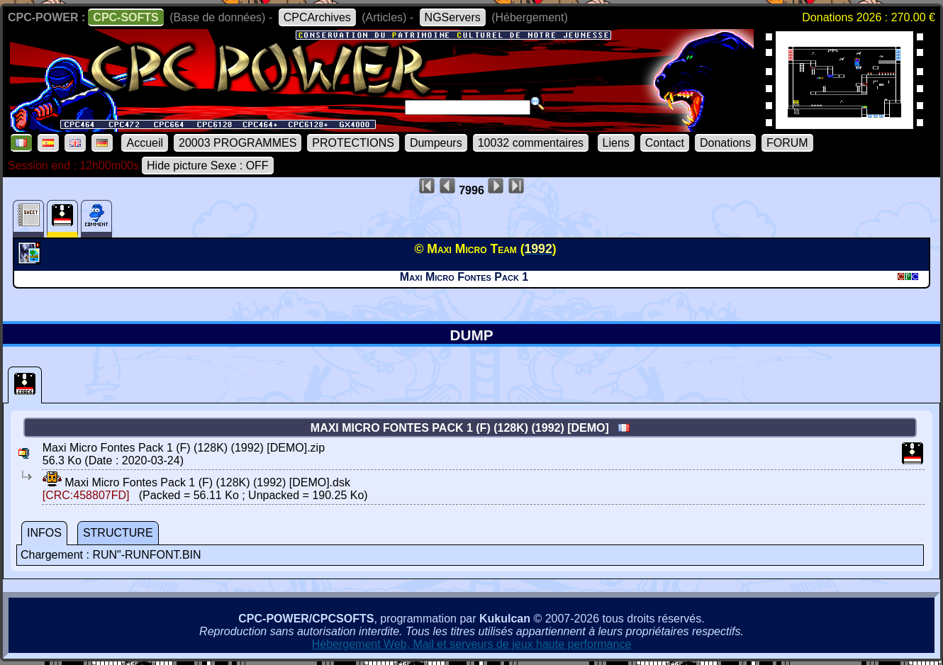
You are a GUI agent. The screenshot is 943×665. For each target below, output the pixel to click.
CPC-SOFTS (125, 17)
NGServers (453, 17)
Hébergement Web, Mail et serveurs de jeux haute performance (472, 644)
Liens (616, 143)
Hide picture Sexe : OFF (208, 166)
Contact (664, 143)
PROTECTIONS (353, 143)
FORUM (787, 143)
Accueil (144, 143)
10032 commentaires (531, 143)
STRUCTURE (118, 533)
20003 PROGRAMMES (237, 143)
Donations (725, 143)
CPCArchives (317, 17)
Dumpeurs (436, 143)
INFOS (44, 533)
